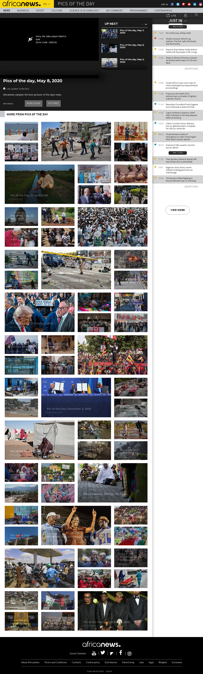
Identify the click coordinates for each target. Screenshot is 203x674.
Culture (56, 11)
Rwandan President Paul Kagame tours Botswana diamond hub (182, 105)
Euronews (177, 662)
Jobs (141, 662)
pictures (53, 103)
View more (177, 210)
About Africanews (30, 662)
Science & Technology (84, 11)
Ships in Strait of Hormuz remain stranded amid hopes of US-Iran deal (181, 60)
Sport (40, 11)
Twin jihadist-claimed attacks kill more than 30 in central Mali (181, 160)
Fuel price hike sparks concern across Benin (180, 146)
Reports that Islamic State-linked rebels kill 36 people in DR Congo (181, 50)
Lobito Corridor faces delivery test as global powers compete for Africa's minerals (180, 126)
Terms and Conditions (55, 662)
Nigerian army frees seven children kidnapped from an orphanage (179, 170)
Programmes (138, 11)
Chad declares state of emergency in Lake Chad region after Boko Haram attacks (181, 137)
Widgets (163, 662)
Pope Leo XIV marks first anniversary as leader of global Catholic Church (181, 96)
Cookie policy (93, 662)
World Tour (33, 103)
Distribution (111, 662)
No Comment (114, 11)
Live (171, 15)
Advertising (128, 662)
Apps (151, 662)
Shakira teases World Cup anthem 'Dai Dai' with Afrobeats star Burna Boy (181, 41)
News (6, 11)
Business (23, 11)
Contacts (76, 662)
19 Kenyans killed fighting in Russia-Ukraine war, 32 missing (181, 179)
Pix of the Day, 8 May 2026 (178, 33)
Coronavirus (163, 11)
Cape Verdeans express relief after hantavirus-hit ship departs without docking (181, 115)
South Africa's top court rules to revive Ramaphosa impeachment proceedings (182, 85)
